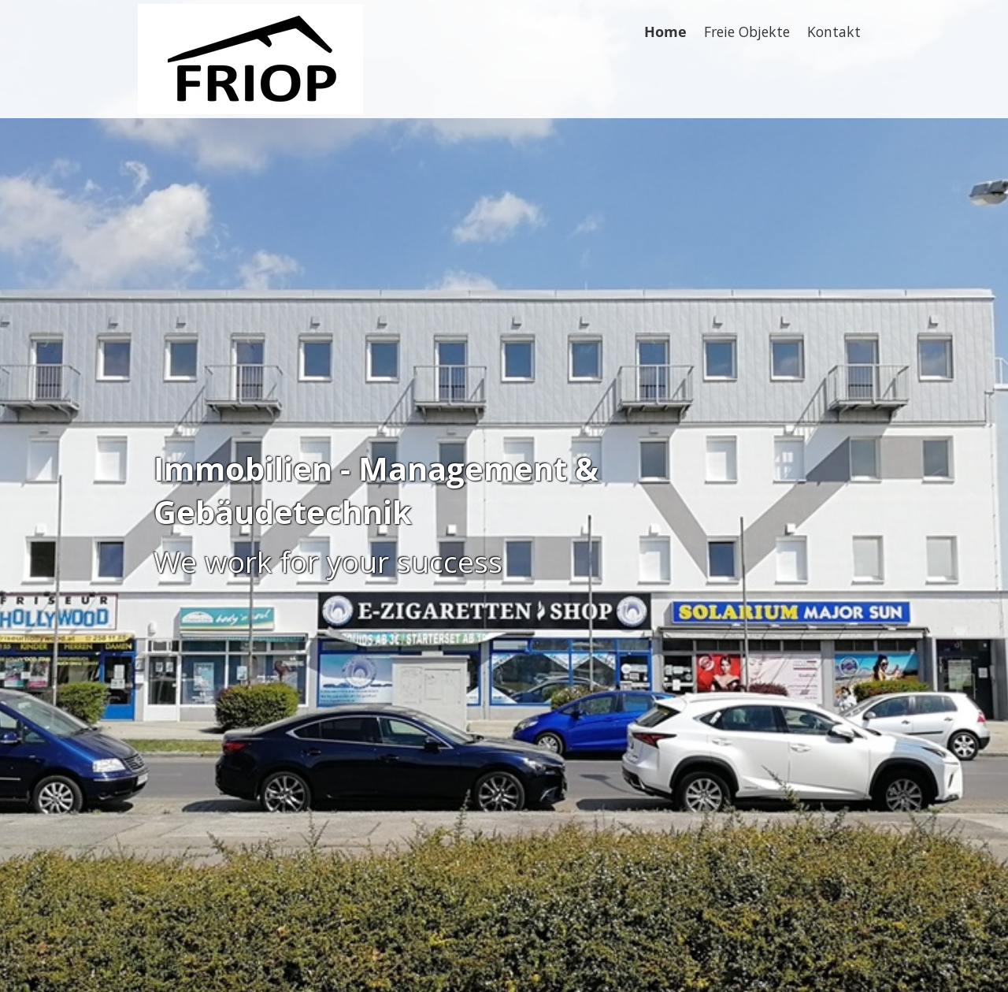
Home (665, 31)
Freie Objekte (747, 31)
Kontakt (834, 31)
